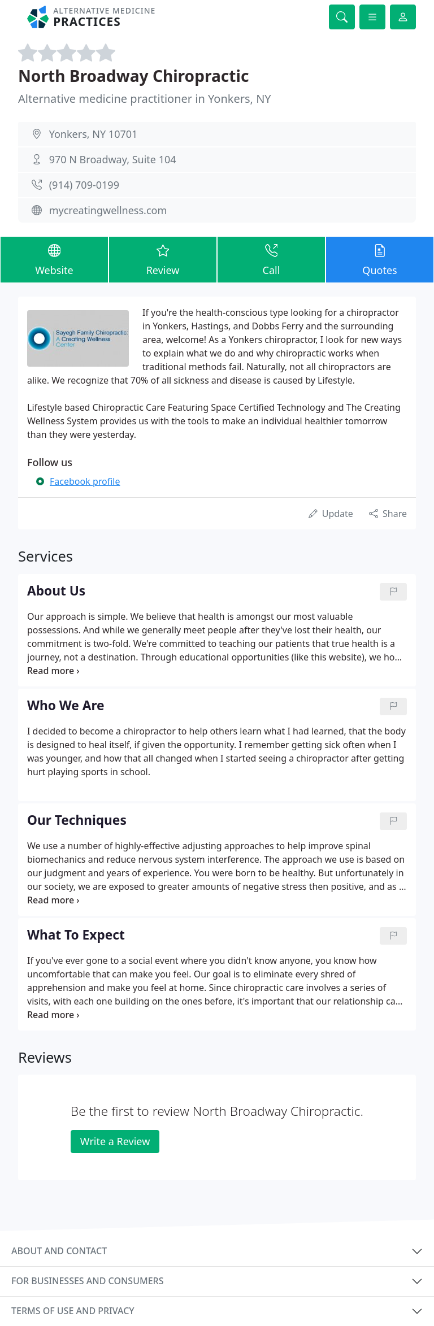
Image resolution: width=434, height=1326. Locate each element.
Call (271, 259)
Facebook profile (85, 481)
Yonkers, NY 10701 (93, 134)
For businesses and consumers (87, 1281)
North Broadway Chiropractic (133, 75)
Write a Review (115, 1141)
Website (54, 259)
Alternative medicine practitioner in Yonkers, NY (144, 98)
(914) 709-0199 (84, 185)
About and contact (59, 1251)
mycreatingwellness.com (108, 210)
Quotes (379, 259)
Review (162, 259)
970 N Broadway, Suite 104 (112, 159)
